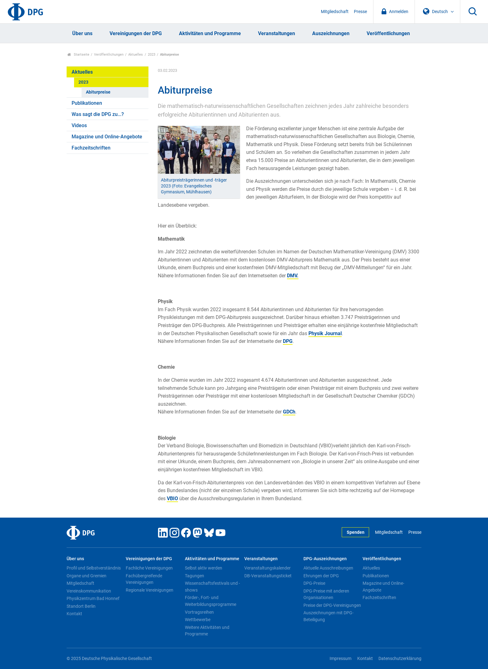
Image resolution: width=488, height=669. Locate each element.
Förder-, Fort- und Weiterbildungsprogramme (210, 601)
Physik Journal (325, 333)
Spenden (355, 532)
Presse (360, 11)
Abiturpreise (98, 92)
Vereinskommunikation (89, 590)
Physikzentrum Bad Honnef (93, 598)
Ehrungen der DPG (321, 575)
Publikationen (87, 103)
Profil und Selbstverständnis (94, 567)
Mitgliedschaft (335, 11)
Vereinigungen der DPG (136, 33)
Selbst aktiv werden (203, 567)
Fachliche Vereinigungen (149, 567)
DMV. (292, 276)
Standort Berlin (81, 606)
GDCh (289, 412)
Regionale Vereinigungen (149, 590)
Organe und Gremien (86, 575)
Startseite (78, 55)
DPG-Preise (314, 583)
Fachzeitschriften (91, 148)
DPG (288, 341)
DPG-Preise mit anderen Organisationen (326, 594)
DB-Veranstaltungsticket (268, 575)
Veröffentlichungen (388, 33)
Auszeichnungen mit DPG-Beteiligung (328, 616)
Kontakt (74, 613)
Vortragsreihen (199, 612)
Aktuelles (135, 55)
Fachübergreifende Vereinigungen (144, 579)
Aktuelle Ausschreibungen (328, 567)
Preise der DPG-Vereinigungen (332, 605)
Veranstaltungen (276, 33)
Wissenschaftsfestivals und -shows (212, 587)
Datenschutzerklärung (399, 658)
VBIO (172, 498)
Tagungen (194, 575)
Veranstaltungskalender (267, 567)
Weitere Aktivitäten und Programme (207, 631)
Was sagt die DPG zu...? (98, 114)
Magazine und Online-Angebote (107, 137)
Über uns (82, 33)
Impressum (340, 658)
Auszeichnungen (331, 33)
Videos (79, 125)
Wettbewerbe (197, 619)
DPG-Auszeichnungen (325, 558)
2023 (151, 55)
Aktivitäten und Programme (210, 33)
